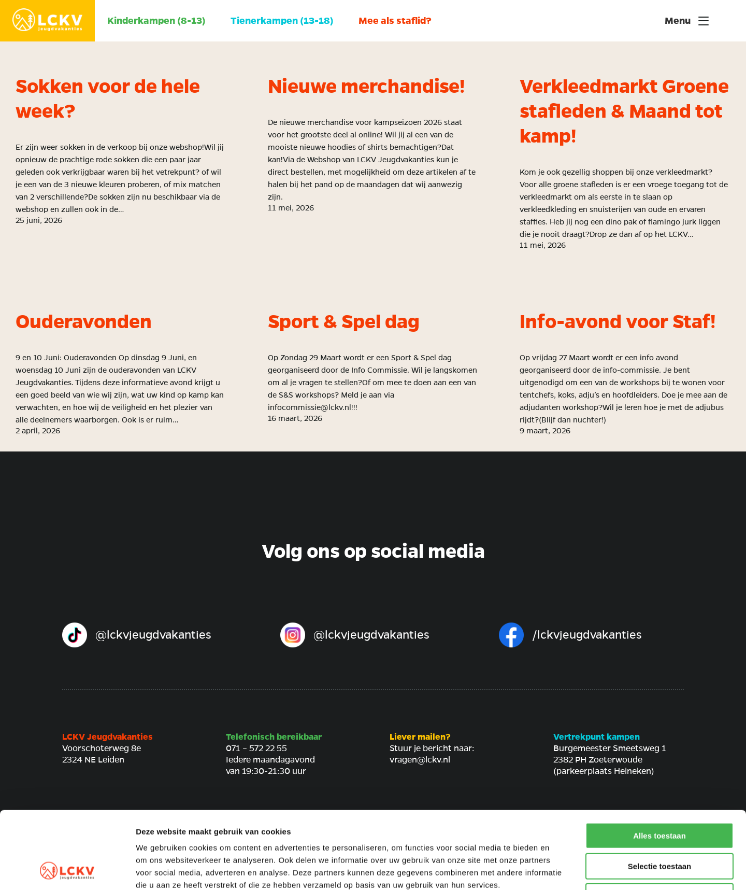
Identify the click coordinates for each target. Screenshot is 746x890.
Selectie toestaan (660, 793)
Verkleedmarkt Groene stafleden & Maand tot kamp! (624, 111)
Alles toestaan (659, 763)
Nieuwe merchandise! (366, 86)
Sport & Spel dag (344, 322)
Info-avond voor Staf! (617, 322)
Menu (687, 21)
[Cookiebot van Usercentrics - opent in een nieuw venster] (67, 870)
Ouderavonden (84, 322)
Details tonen (559, 869)
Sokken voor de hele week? (108, 99)
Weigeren (659, 824)
